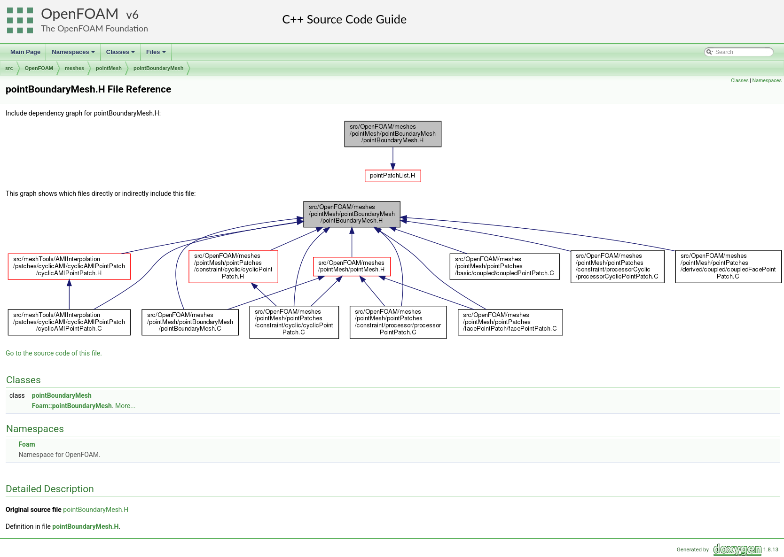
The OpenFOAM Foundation (94, 28)
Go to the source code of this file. (54, 353)
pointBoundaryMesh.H (95, 509)
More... (125, 406)
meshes (74, 68)
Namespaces (74, 54)
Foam (26, 444)
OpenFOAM (80, 13)
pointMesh (109, 68)
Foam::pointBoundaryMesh (72, 406)
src (9, 68)
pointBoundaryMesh (158, 68)
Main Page (25, 51)
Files (156, 54)
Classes (121, 54)
